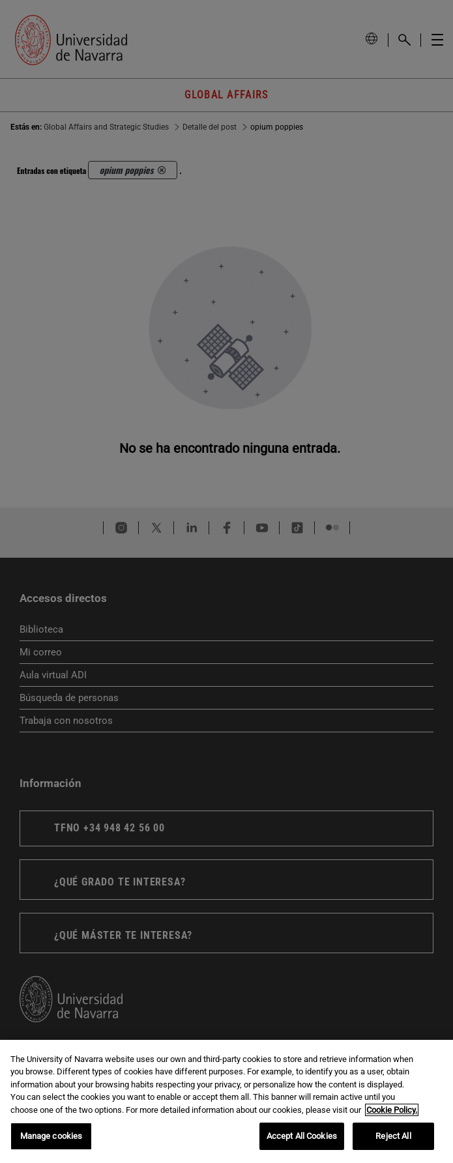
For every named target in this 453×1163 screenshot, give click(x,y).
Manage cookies (51, 1136)
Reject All (393, 1136)
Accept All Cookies (302, 1136)
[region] (226, 1101)
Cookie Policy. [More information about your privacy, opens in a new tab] (391, 1110)
